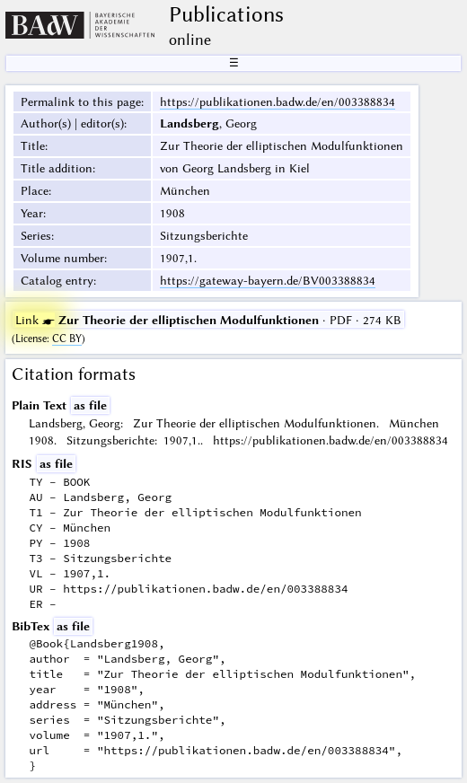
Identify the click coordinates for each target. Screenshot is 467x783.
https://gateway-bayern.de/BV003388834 (267, 280)
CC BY (67, 338)
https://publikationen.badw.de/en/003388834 (277, 101)
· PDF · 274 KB (208, 319)
